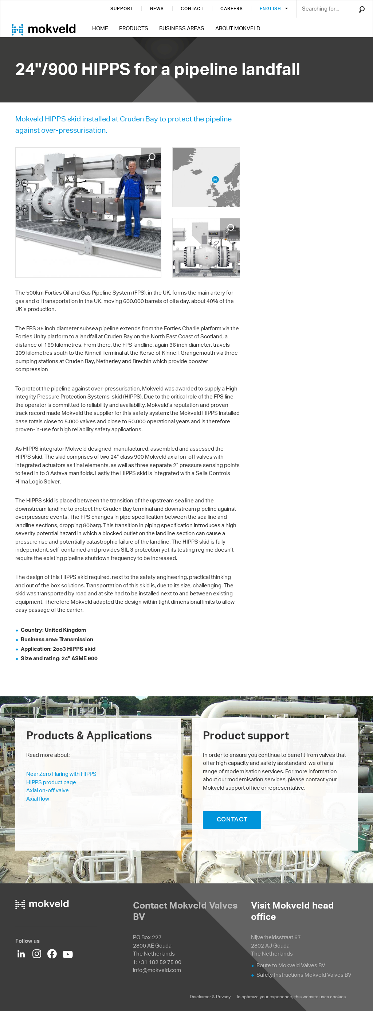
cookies (338, 996)
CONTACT (232, 819)
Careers (231, 8)
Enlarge (151, 157)
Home (100, 28)
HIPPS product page (51, 782)
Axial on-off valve (47, 790)
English (271, 8)
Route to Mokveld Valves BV (290, 965)
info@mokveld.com (157, 970)
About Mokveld (237, 28)
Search (362, 9)
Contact (192, 8)
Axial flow (37, 799)
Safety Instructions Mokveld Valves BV (304, 975)
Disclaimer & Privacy (210, 996)
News (157, 8)
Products (133, 28)
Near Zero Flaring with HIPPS (61, 774)
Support (121, 8)
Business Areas (181, 28)
